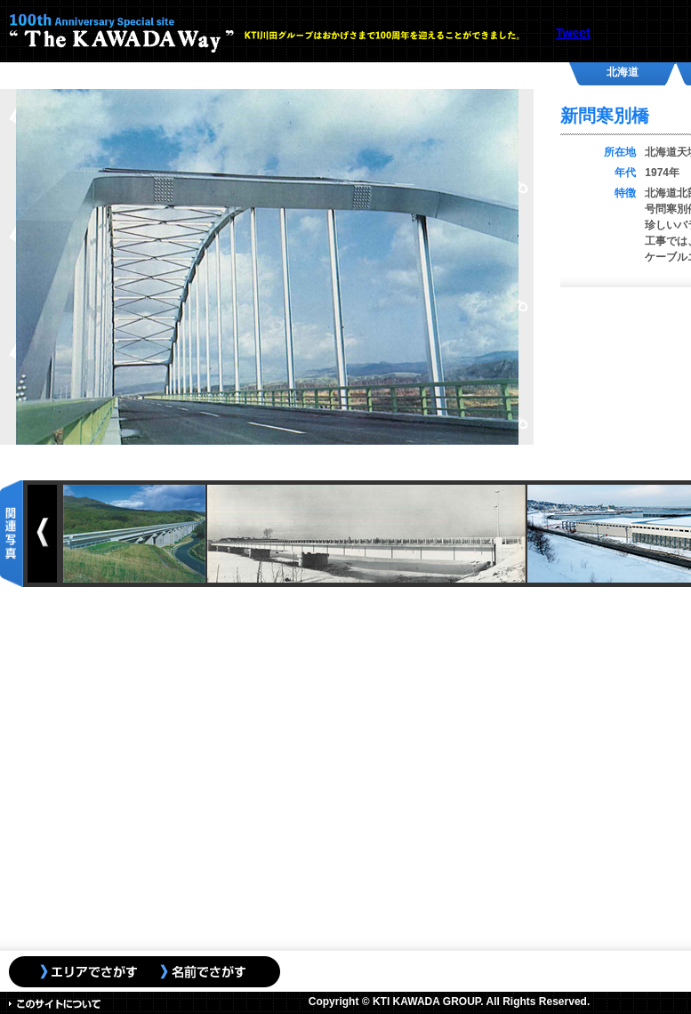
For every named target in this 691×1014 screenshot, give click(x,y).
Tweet (573, 33)
